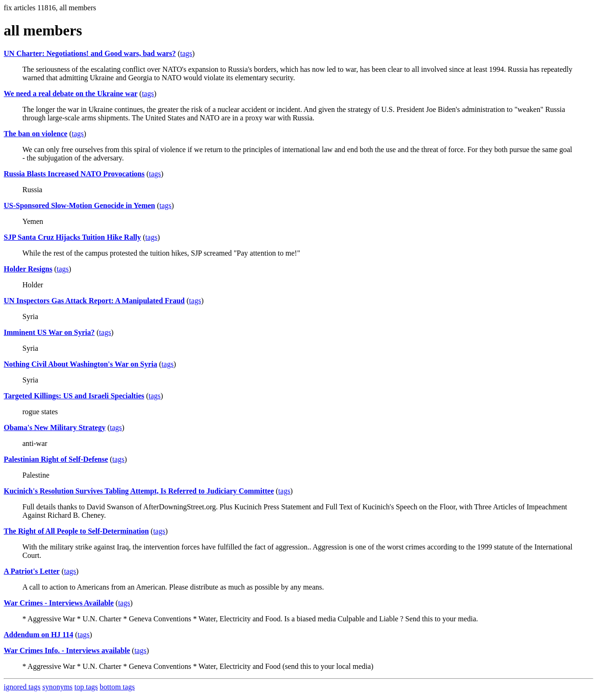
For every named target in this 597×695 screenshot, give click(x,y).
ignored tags (22, 687)
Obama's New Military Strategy (54, 427)
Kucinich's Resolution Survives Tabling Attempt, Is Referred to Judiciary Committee (139, 491)
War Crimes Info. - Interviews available (67, 650)
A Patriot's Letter (32, 571)
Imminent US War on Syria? (49, 332)
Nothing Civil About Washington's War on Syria (80, 364)
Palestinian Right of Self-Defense (56, 459)
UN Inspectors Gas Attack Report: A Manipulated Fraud (94, 301)
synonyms (57, 687)
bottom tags (117, 687)
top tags (86, 687)
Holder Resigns (28, 269)
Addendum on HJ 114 (38, 635)
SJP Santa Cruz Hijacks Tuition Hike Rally (72, 237)
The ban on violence (35, 134)
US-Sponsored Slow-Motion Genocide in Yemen (79, 205)
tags (186, 53)
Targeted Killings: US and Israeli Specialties (74, 396)
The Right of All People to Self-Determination (76, 531)
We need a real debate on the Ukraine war (71, 93)
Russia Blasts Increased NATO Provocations (74, 174)
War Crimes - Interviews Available (59, 603)
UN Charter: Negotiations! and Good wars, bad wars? (90, 53)
